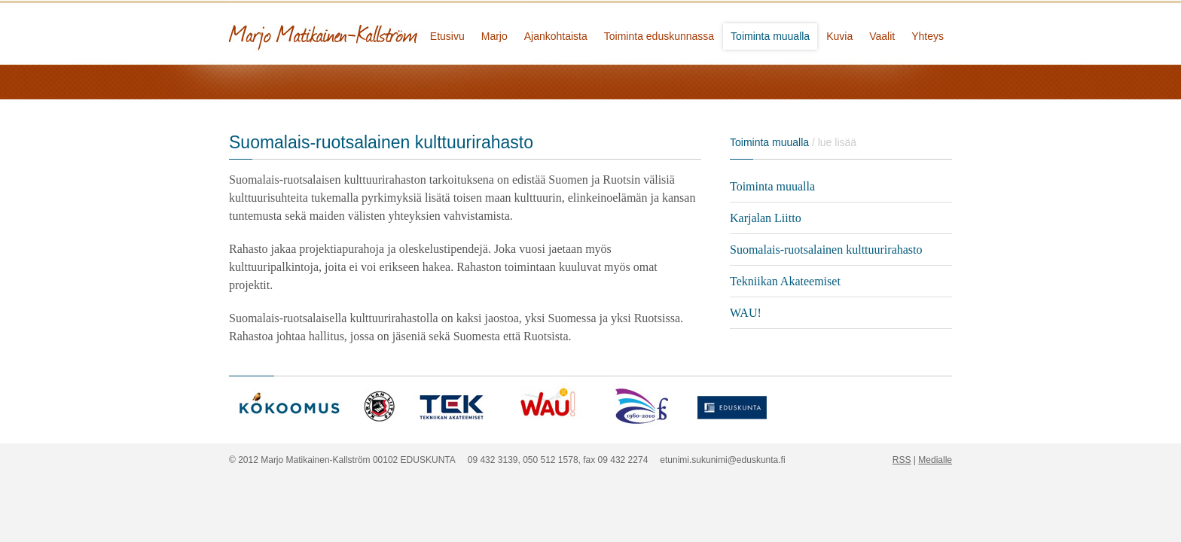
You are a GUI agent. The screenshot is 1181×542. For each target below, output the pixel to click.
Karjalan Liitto (765, 218)
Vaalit (882, 36)
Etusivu (447, 36)
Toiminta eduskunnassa (659, 36)
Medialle (935, 460)
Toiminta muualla (770, 36)
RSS (902, 460)
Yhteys (927, 36)
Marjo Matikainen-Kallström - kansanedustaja (379, 32)
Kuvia (839, 36)
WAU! (745, 312)
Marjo (494, 36)
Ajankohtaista (555, 36)
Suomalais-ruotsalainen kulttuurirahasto (826, 249)
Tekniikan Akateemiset (785, 281)
